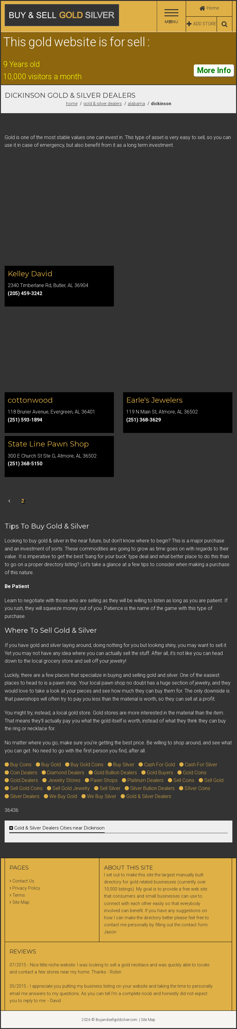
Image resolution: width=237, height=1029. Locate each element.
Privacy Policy (26, 888)
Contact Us (23, 881)
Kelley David (30, 273)
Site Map (20, 902)
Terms (18, 895)
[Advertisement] (118, 212)
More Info (214, 70)
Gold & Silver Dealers (102, 103)
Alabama (136, 103)
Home (71, 103)
